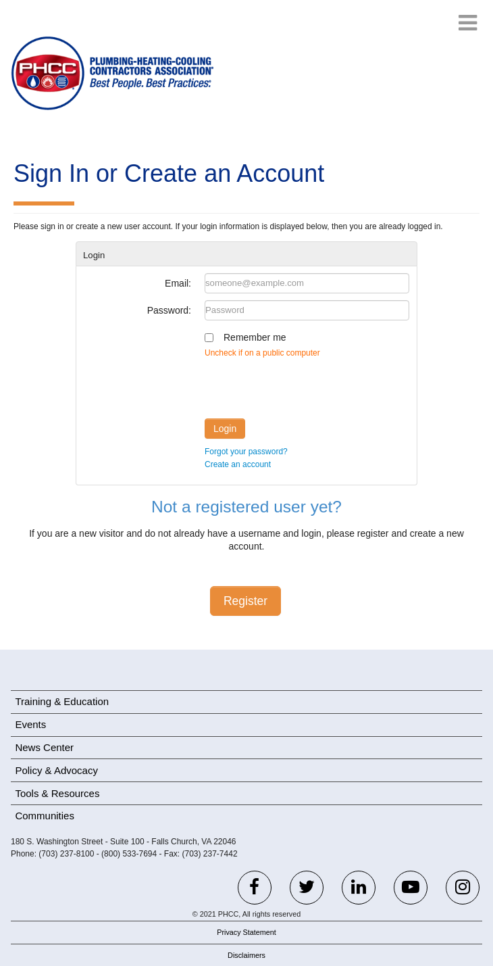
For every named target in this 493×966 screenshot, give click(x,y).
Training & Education (62, 701)
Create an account (238, 464)
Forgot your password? (246, 451)
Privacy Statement (246, 932)
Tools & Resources (57, 793)
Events (30, 724)
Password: (169, 310)
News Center (44, 747)
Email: (178, 283)
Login (224, 428)
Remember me (255, 337)
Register (245, 601)
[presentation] (307, 385)
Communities (44, 815)
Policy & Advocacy (56, 770)
